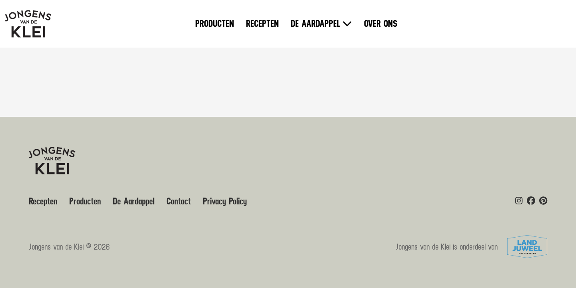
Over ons (380, 24)
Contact (178, 201)
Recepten (262, 24)
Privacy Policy (225, 201)
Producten (214, 24)
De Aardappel (315, 24)
